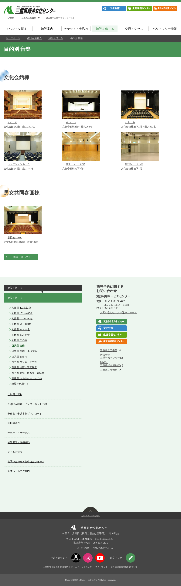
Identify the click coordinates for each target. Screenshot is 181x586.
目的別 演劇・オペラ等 (24, 351)
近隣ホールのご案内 (19, 471)
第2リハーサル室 (134, 164)
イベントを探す (16, 28)
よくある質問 (15, 452)
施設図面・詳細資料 (19, 442)
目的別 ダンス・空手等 (24, 362)
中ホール (71, 122)
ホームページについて (81, 567)
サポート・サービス (19, 432)
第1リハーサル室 (75, 164)
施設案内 (47, 28)
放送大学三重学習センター (60, 18)
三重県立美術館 (108, 369)
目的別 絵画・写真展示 (24, 367)
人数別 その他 (19, 340)
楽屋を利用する (20, 383)
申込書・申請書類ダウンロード (25, 413)
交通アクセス (134, 28)
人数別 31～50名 (21, 329)
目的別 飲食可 (19, 356)
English (11, 18)
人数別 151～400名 (22, 313)
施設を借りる (105, 28)
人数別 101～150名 (22, 318)
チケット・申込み (76, 28)
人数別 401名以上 (21, 307)
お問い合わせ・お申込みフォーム (26, 461)
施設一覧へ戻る (21, 257)
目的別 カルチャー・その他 (27, 378)
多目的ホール (15, 237)
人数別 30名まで (21, 335)
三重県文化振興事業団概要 (55, 567)
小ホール (130, 122)
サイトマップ (101, 567)
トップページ (13, 38)
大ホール (12, 122)
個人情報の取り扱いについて (124, 567)
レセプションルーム (19, 164)
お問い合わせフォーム (103, 548)
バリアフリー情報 (165, 28)
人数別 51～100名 (21, 324)
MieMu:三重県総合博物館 (110, 364)
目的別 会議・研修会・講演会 (28, 372)
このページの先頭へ (90, 515)
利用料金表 (14, 423)
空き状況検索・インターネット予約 (27, 404)
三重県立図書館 (30, 18)
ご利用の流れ (15, 394)
